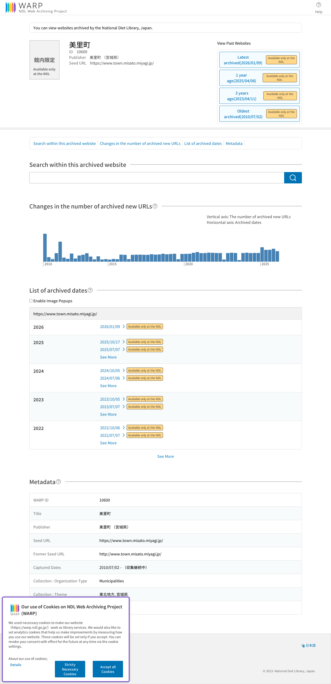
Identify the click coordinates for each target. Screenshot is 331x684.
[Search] (293, 177)
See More (108, 357)
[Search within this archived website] (156, 177)
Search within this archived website (64, 143)
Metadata (234, 143)
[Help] (155, 206)
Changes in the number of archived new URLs (140, 143)
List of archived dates (203, 143)
